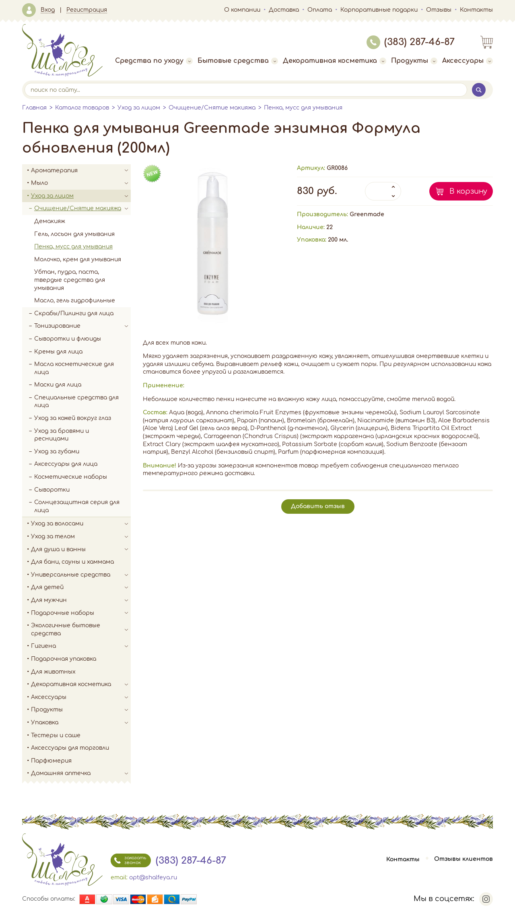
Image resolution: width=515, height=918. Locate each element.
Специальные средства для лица (76, 402)
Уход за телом (81, 536)
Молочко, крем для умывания (77, 259)
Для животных (53, 672)
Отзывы (438, 10)
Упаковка (81, 722)
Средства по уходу (154, 60)
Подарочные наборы (81, 613)
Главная (34, 108)
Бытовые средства (238, 60)
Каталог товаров (82, 108)
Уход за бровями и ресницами (61, 435)
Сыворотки (52, 490)
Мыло (81, 183)
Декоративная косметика (334, 60)
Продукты (414, 60)
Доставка (284, 10)
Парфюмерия (51, 761)
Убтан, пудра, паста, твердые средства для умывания (69, 280)
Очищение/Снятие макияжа (212, 108)
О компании (242, 10)
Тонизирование (82, 326)
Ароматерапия (81, 170)
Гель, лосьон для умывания (74, 234)
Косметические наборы (70, 477)
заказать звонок (128, 860)
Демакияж (49, 221)
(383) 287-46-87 (411, 42)
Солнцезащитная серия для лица (76, 506)
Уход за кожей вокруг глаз (72, 418)
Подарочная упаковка (63, 659)
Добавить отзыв (318, 506)
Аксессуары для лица (65, 464)
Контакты (476, 10)
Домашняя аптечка (81, 773)
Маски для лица (57, 385)
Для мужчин (81, 600)
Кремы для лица (58, 352)
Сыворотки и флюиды (67, 339)
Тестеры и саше (55, 735)
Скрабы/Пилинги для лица (73, 313)
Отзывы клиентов (463, 859)
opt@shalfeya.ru (153, 878)
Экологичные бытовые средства (81, 629)
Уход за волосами (81, 523)
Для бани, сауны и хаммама (72, 562)
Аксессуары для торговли (70, 748)
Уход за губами (56, 452)
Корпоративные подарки (379, 10)
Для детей (81, 587)
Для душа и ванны (81, 549)
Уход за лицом (138, 108)
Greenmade (367, 214)
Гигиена (81, 646)
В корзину (468, 191)
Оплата (319, 10)
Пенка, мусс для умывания (303, 108)
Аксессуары (467, 60)
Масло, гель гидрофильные (74, 301)
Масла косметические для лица (74, 368)
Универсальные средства (81, 575)
